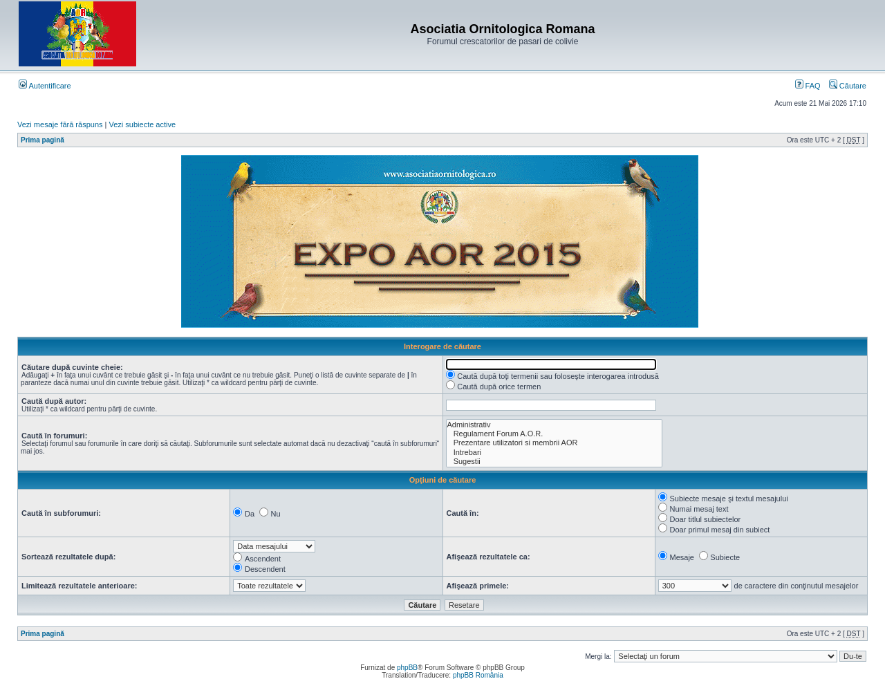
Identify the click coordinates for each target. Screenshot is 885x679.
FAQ (808, 86)
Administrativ (554, 424)
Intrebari (554, 452)
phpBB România (478, 675)
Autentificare (45, 86)
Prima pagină (42, 140)
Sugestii (554, 461)
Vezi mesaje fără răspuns (60, 124)
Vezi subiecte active (142, 124)
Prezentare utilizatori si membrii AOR (554, 442)
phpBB (407, 667)
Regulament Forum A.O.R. (554, 433)
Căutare (847, 86)
